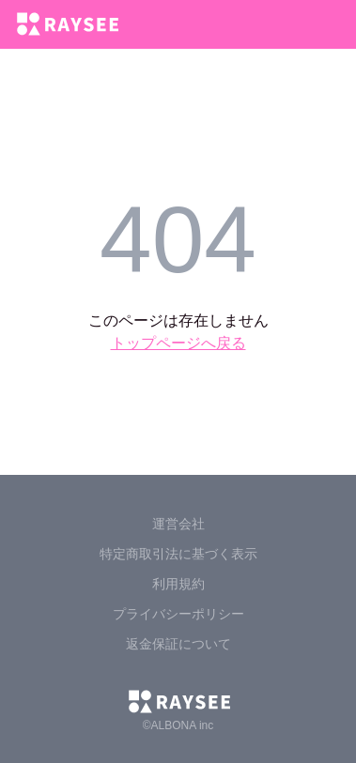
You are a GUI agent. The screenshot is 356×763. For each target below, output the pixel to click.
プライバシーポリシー (178, 613)
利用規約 (178, 583)
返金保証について (178, 643)
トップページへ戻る (178, 343)
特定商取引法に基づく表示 (178, 553)
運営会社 (178, 523)
